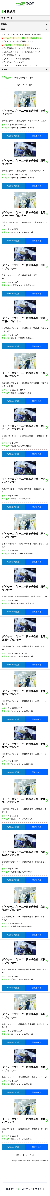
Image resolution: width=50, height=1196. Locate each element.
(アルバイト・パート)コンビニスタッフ (20, 66)
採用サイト (11, 1188)
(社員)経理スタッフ (32, 52)
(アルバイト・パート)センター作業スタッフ (23, 38)
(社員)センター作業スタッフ (16, 45)
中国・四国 (45, 1160)
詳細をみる (36, 136)
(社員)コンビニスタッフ (14, 62)
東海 (33, 1160)
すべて (7, 34)
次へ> (31, 84)
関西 (37, 1160)
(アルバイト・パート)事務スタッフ (18, 41)
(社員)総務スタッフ (12, 55)
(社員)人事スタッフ (12, 52)
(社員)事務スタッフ (12, 48)
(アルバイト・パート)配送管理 (16, 59)
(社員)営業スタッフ (32, 48)
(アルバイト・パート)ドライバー (27, 34)
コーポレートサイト (32, 1188)
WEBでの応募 (13, 136)
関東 (28, 1160)
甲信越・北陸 (21, 1160)
